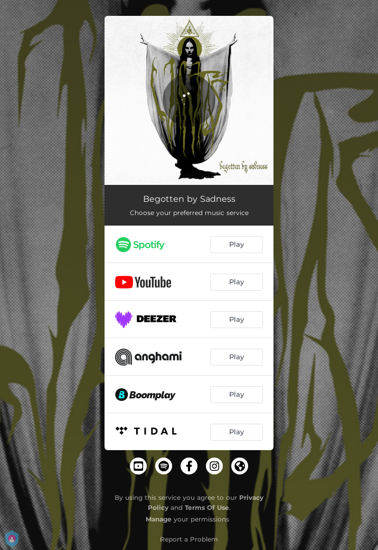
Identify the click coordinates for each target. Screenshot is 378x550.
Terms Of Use (207, 507)
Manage (159, 519)
